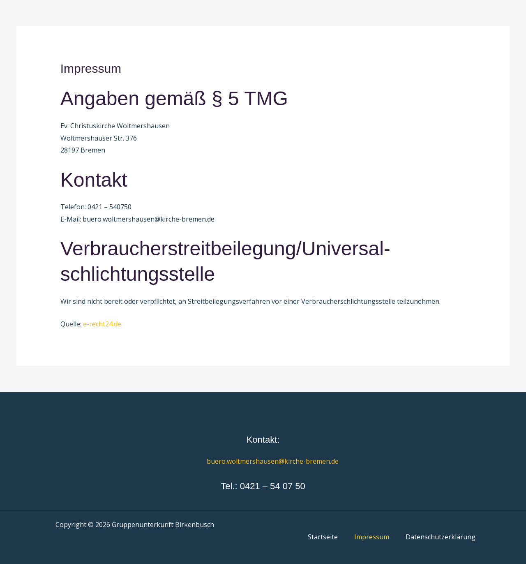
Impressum (371, 536)
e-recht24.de (102, 323)
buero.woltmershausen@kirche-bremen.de (273, 461)
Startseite (323, 536)
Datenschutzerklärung (440, 536)
